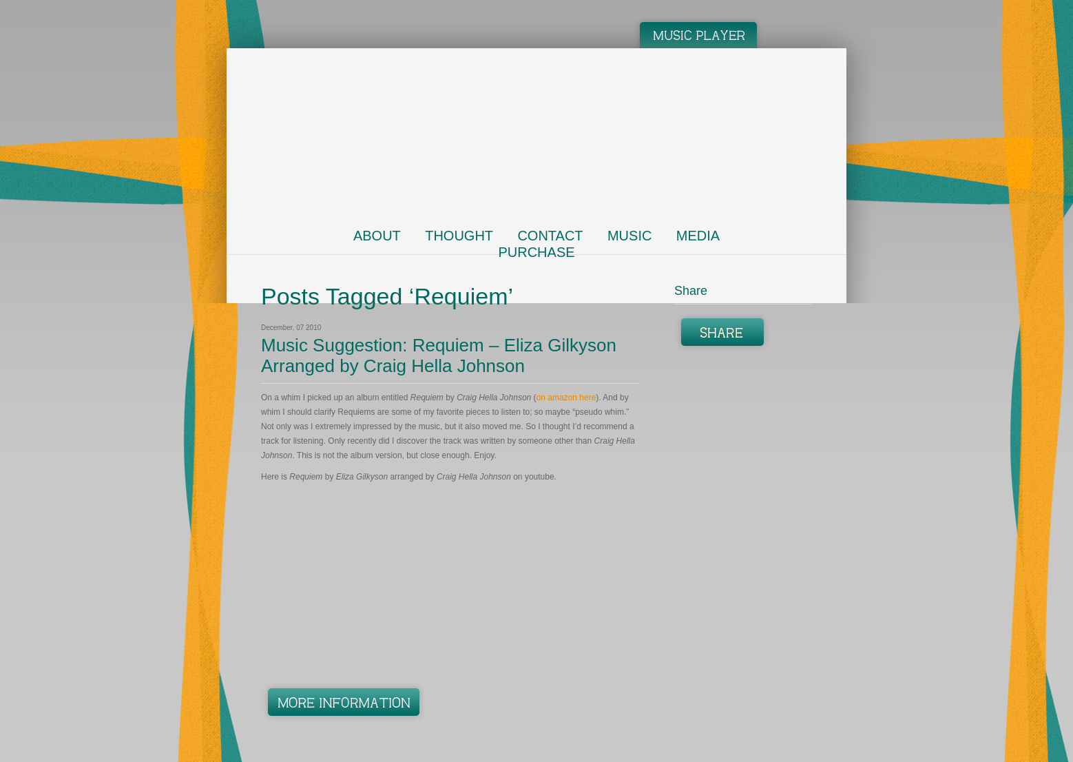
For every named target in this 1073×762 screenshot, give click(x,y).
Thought (459, 235)
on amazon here (566, 397)
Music (629, 235)
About (377, 235)
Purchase (536, 252)
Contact (550, 235)
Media (698, 235)
